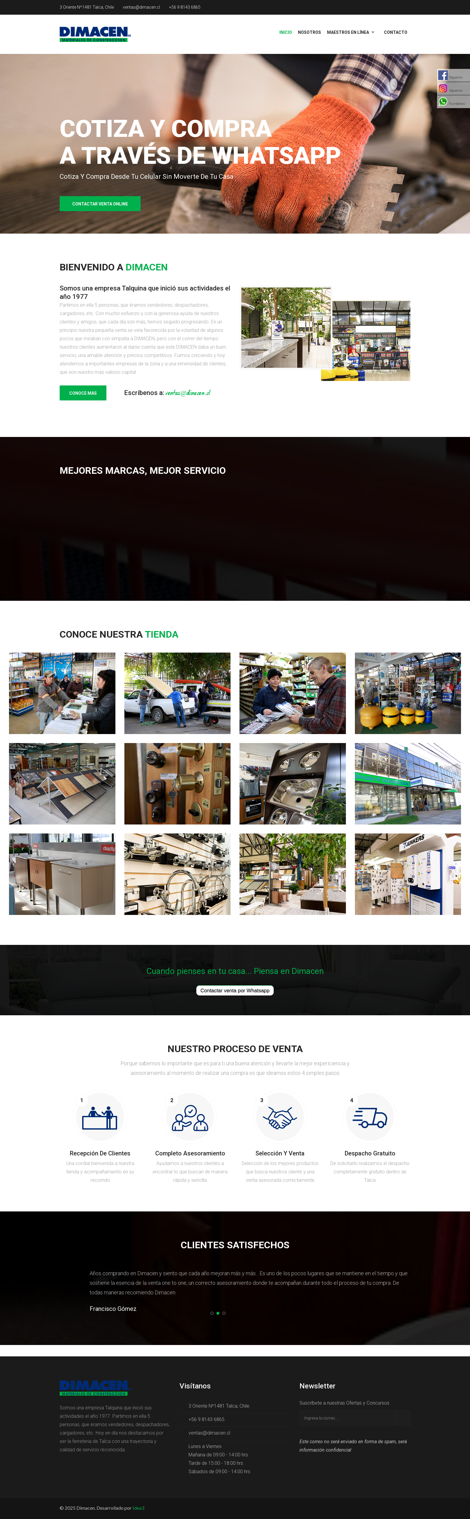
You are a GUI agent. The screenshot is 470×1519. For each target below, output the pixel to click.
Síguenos (456, 77)
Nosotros (309, 32)
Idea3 (138, 1508)
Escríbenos (457, 104)
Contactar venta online (100, 204)
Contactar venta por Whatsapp (235, 990)
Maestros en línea (348, 32)
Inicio (285, 32)
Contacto (395, 32)
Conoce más (83, 393)
